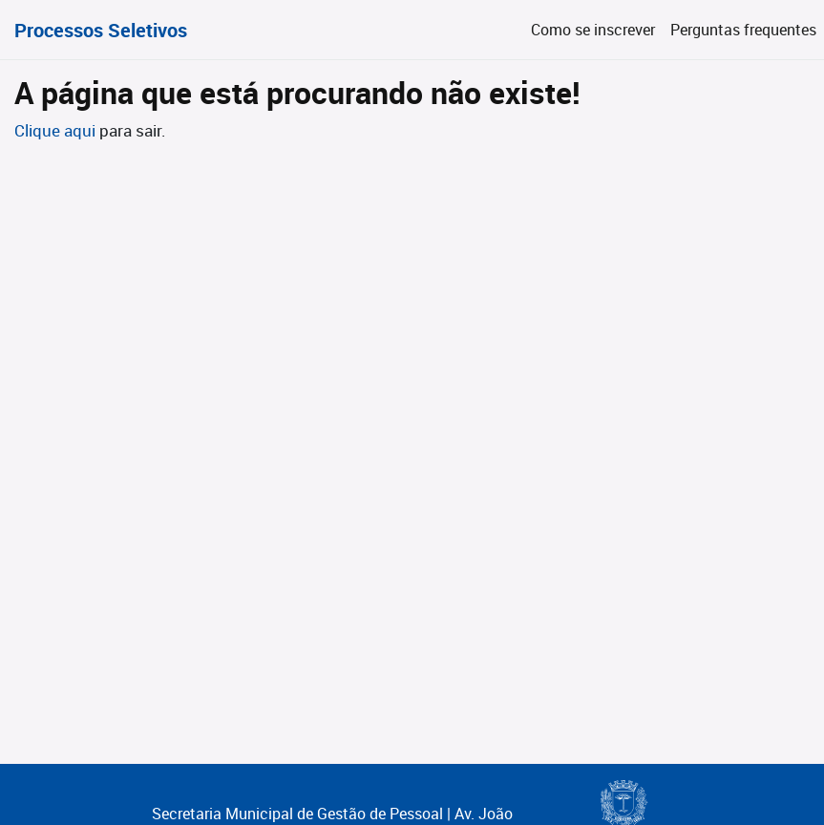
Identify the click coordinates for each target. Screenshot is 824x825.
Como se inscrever (593, 29)
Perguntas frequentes (743, 29)
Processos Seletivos (100, 30)
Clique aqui (56, 130)
